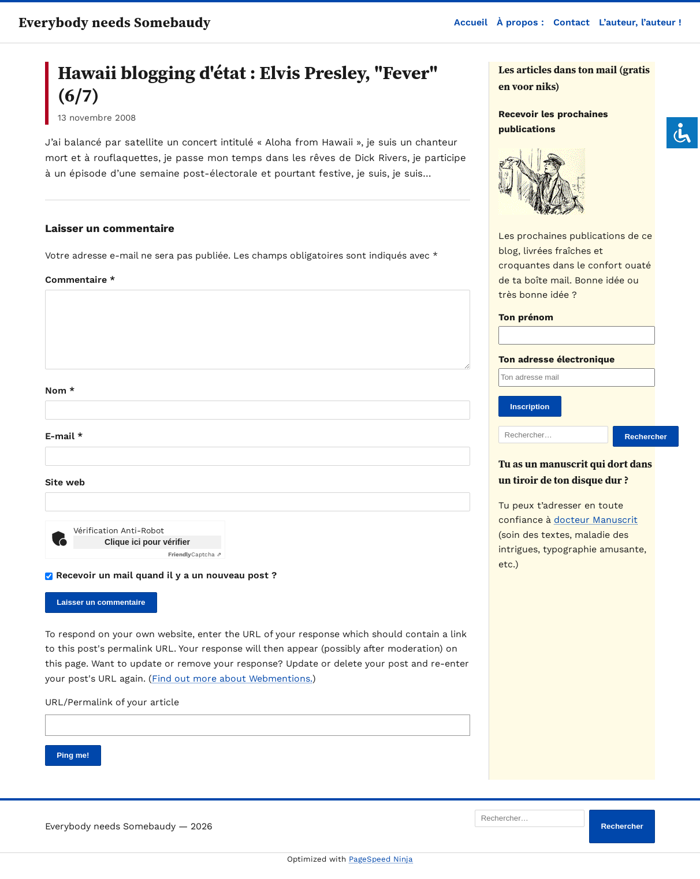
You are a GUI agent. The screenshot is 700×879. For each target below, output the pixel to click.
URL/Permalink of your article (112, 715)
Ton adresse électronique (556, 359)
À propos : (520, 22)
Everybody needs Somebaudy (114, 22)
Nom (60, 404)
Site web (65, 496)
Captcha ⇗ (194, 568)
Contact (571, 22)
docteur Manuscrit (596, 519)
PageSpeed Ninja (381, 873)
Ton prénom (525, 317)
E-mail (64, 449)
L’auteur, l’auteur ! (640, 22)
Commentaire (80, 279)
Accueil (470, 22)
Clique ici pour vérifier (147, 555)
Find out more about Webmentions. (232, 692)
